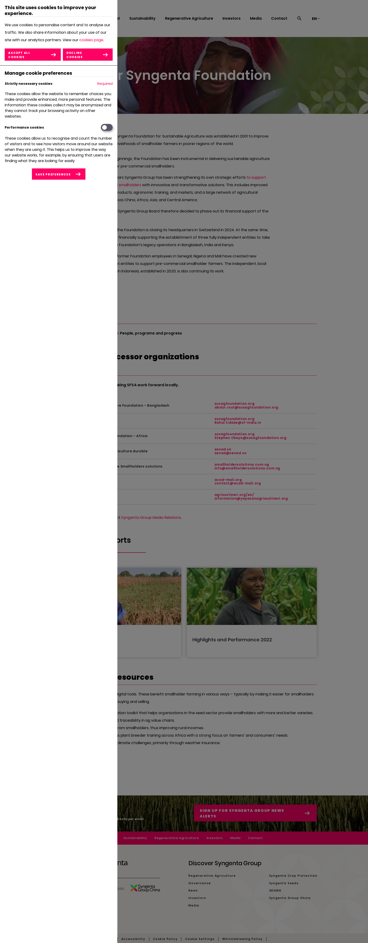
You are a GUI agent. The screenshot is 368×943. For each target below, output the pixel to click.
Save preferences (53, 174)
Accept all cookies (19, 55)
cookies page (91, 40)
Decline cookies (75, 55)
